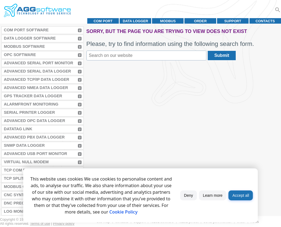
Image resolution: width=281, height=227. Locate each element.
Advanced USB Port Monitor (35, 153)
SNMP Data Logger (24, 145)
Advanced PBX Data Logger (34, 137)
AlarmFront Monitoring (31, 104)
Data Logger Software (30, 38)
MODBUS (168, 21)
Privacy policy (63, 224)
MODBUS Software (24, 46)
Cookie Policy (123, 212)
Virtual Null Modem (26, 162)
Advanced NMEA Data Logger (36, 87)
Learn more (213, 195)
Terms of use (40, 224)
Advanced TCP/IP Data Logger (36, 79)
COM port (103, 21)
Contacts (265, 21)
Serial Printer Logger (29, 112)
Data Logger (135, 21)
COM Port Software (26, 30)
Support (232, 21)
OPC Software (20, 54)
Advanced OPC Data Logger (34, 120)
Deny (188, 195)
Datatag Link (18, 129)
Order (200, 21)
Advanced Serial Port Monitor (38, 63)
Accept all (240, 195)
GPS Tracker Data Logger (33, 96)
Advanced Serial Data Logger (37, 71)
